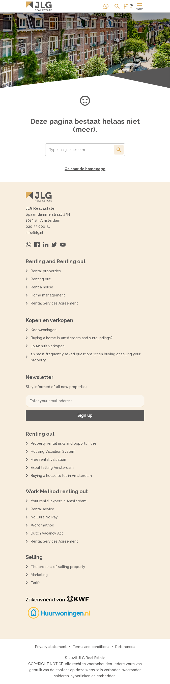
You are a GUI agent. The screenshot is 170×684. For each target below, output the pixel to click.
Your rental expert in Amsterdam (59, 501)
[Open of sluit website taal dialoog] (128, 6)
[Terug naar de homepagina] (39, 6)
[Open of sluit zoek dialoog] (117, 6)
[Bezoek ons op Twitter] (54, 244)
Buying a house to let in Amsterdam (61, 476)
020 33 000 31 (38, 226)
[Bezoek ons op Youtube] (63, 244)
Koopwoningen (43, 330)
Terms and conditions (91, 647)
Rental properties (46, 271)
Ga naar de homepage (85, 169)
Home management (48, 295)
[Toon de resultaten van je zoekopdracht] (119, 150)
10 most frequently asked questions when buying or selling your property (85, 357)
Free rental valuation (48, 460)
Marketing (39, 575)
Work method (42, 525)
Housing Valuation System (53, 451)
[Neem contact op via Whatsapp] (106, 6)
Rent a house (42, 287)
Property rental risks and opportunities (64, 443)
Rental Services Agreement (54, 303)
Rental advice (42, 509)
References (125, 647)
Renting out (41, 279)
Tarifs (35, 583)
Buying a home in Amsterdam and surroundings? (71, 338)
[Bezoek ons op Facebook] (37, 244)
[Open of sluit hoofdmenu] (139, 6)
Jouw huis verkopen (48, 346)
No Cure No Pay (44, 517)
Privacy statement (51, 647)
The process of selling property (58, 567)
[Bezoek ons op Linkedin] (45, 244)
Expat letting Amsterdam (52, 468)
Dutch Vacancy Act (48, 533)
